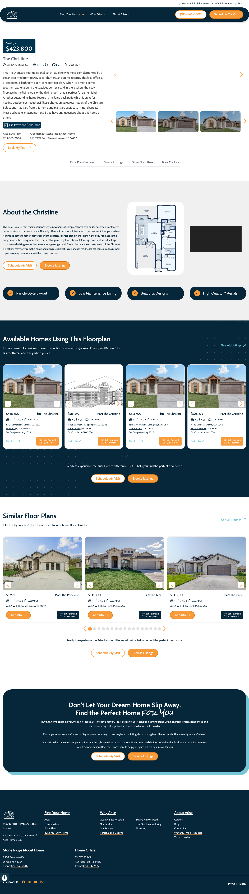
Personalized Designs (111, 832)
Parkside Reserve (198, 428)
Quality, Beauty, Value (112, 819)
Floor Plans (50, 828)
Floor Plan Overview (82, 162)
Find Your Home (70, 14)
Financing (141, 828)
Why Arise (96, 14)
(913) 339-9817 (91, 866)
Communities (51, 824)
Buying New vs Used (147, 819)
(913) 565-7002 (19, 866)
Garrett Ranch (74, 428)
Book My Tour (170, 162)
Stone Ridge (11, 428)
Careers (178, 819)
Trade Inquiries (182, 837)
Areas (47, 819)
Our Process (106, 828)
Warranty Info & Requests (188, 832)
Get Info (13, 441)
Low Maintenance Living (148, 824)
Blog (176, 824)
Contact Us (180, 828)
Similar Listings (113, 162)
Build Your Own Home (56, 832)
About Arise (120, 14)
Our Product (106, 824)
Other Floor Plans (142, 162)
